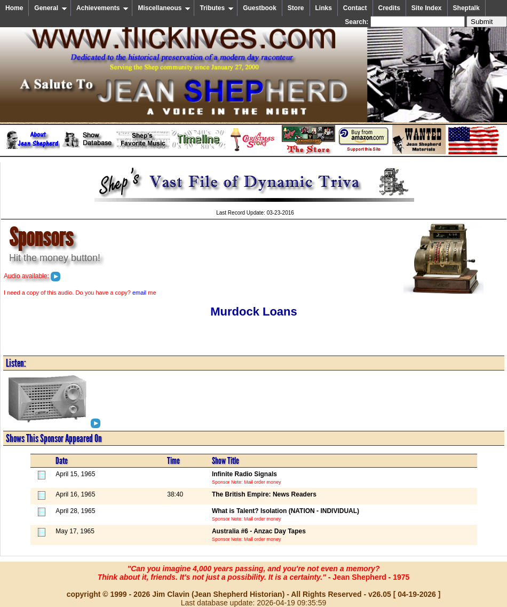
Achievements (102, 8)
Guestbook (259, 8)
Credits (389, 8)
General (50, 8)
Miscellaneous (164, 8)
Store (296, 8)
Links (323, 8)
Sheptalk (466, 8)
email (139, 292)
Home (14, 8)
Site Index (426, 8)
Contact (355, 8)
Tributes (217, 8)
